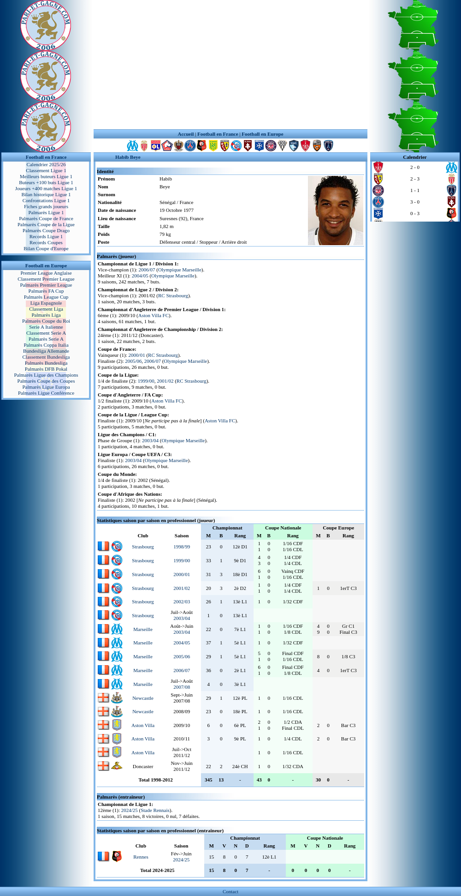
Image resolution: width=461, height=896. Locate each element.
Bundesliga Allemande (46, 351)
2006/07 (147, 269)
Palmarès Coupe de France (46, 218)
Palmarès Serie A (46, 339)
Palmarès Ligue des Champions (46, 375)
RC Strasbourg (173, 295)
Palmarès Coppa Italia (46, 345)
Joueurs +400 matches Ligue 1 (46, 188)
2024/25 (129, 810)
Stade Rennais (155, 810)
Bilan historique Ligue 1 (46, 194)
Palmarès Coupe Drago (46, 230)
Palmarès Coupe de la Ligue (46, 224)
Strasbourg (143, 546)
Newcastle (143, 698)
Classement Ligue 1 (46, 170)
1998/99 (181, 546)
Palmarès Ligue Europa (46, 387)
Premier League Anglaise (45, 273)
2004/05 (140, 275)
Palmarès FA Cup (46, 291)
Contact (230, 891)
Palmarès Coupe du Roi (46, 321)
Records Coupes (46, 242)
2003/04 (150, 440)
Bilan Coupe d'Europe (46, 248)
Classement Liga (46, 309)
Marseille (143, 629)
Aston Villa (142, 725)
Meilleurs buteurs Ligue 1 (46, 176)
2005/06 (133, 361)
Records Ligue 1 (46, 236)
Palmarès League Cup (46, 297)
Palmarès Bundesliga (46, 363)
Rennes (140, 857)
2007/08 (181, 687)
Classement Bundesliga (46, 357)
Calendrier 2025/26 (45, 164)
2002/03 (181, 601)
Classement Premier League (46, 279)
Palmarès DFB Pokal (46, 369)
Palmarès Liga (45, 315)
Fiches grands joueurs (46, 206)
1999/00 (146, 381)
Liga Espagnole (46, 303)
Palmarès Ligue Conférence (46, 393)
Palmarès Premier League (46, 285)
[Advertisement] (230, 64)
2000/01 (137, 355)
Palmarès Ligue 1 (46, 212)
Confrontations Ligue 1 (46, 200)
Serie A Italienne (46, 327)
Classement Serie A (46, 333)
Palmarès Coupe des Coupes (46, 381)
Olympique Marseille (179, 269)
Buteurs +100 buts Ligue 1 (46, 182)
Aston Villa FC (153, 315)
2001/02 (165, 381)
